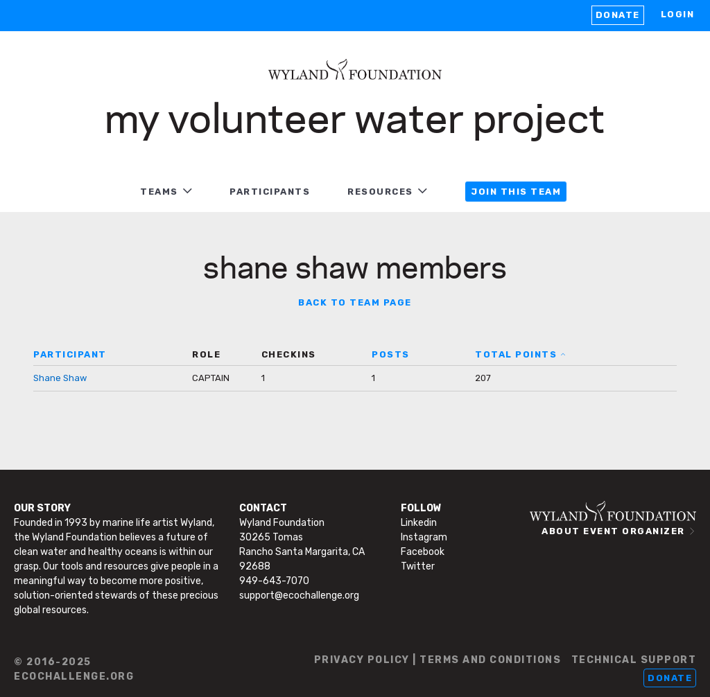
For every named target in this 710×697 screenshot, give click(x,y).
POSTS (391, 354)
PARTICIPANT (70, 354)
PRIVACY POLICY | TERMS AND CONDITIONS (438, 660)
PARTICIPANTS (270, 191)
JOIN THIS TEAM (516, 191)
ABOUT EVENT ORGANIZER (613, 531)
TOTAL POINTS (516, 354)
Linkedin (419, 523)
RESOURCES (380, 191)
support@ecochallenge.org (299, 595)
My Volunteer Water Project (355, 115)
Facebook (422, 552)
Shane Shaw (60, 378)
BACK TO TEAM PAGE (355, 302)
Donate (618, 15)
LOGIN (678, 14)
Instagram (424, 537)
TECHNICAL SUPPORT (634, 660)
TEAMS (159, 191)
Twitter (418, 566)
